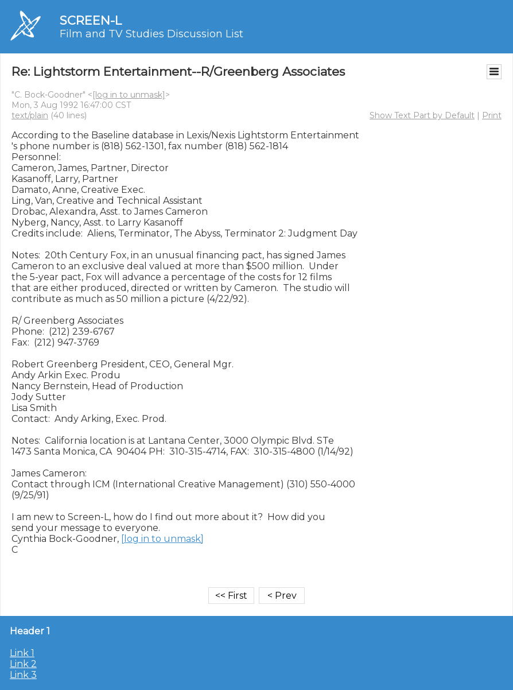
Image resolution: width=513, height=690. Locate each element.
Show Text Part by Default (422, 115)
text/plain (29, 115)
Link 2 (23, 663)
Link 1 (22, 653)
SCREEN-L (91, 20)
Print (492, 115)
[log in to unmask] (128, 95)
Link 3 (23, 674)
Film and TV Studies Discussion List (151, 34)
